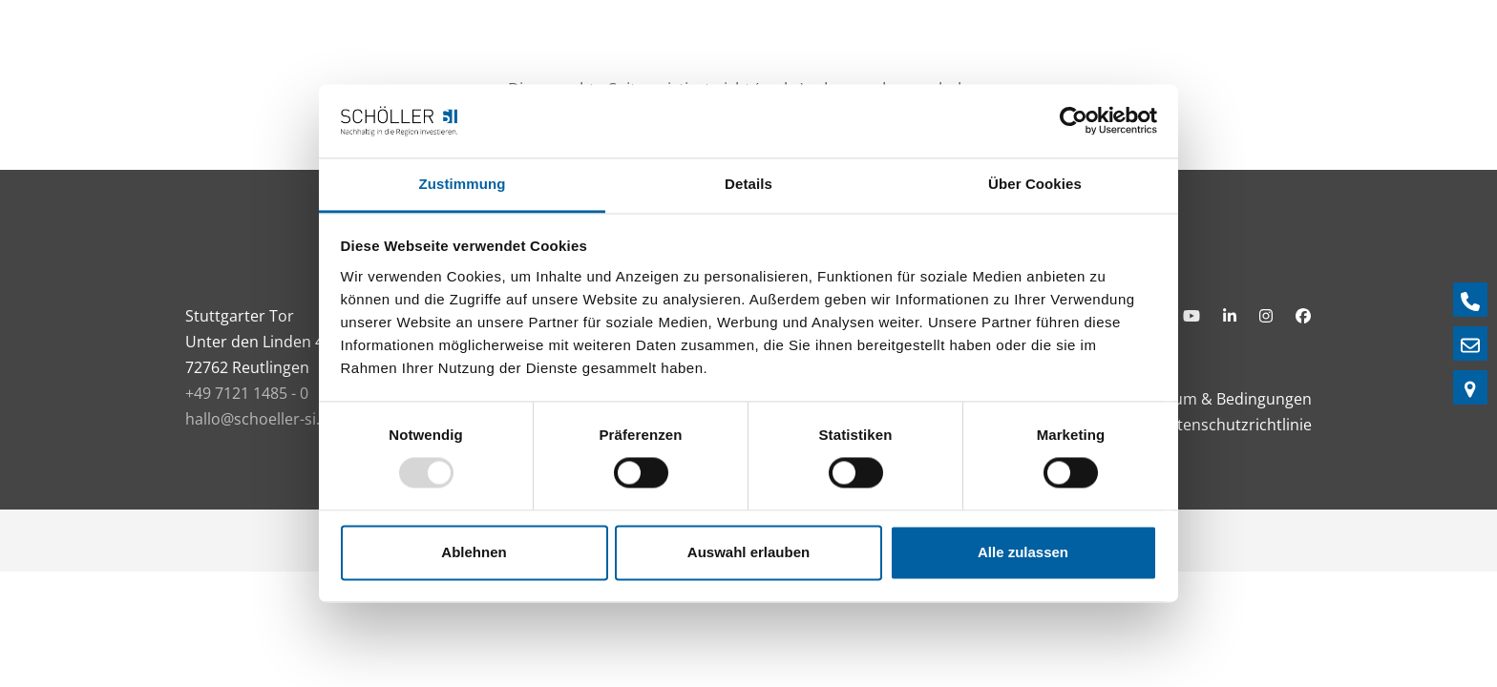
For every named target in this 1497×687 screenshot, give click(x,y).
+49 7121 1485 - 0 (246, 393)
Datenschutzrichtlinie (1234, 424)
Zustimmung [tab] (462, 184)
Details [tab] (748, 184)
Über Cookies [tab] (1035, 184)
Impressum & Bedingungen (1213, 398)
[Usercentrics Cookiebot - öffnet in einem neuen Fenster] (1073, 121)
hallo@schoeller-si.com (268, 418)
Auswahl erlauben (748, 552)
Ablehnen (473, 552)
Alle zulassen (1023, 552)
